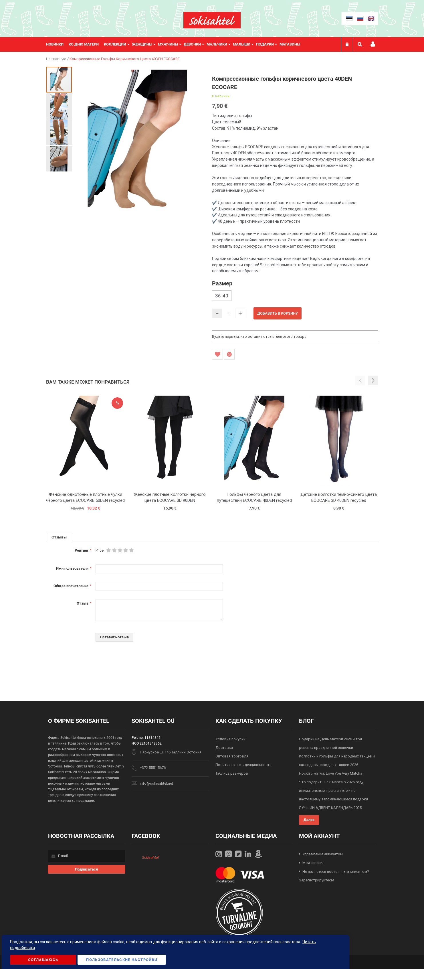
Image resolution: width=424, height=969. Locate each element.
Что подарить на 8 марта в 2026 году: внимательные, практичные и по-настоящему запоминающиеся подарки (333, 790)
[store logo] (212, 20)
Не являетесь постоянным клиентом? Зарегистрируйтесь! (334, 876)
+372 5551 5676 (153, 767)
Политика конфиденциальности (243, 765)
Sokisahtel (150, 857)
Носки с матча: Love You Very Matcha (330, 773)
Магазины (290, 44)
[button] (59, 105)
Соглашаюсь (43, 960)
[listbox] (295, 296)
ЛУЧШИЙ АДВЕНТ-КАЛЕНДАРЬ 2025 (330, 808)
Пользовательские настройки (121, 960)
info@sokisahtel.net (156, 783)
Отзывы (59, 537)
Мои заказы (313, 863)
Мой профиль (372, 44)
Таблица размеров (231, 773)
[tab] (59, 537)
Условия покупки (230, 739)
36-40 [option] (221, 296)
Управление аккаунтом (322, 854)
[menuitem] (57, 44)
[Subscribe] (86, 869)
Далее (309, 820)
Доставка (224, 747)
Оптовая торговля (231, 756)
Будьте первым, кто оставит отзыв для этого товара (259, 336)
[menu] (176, 44)
